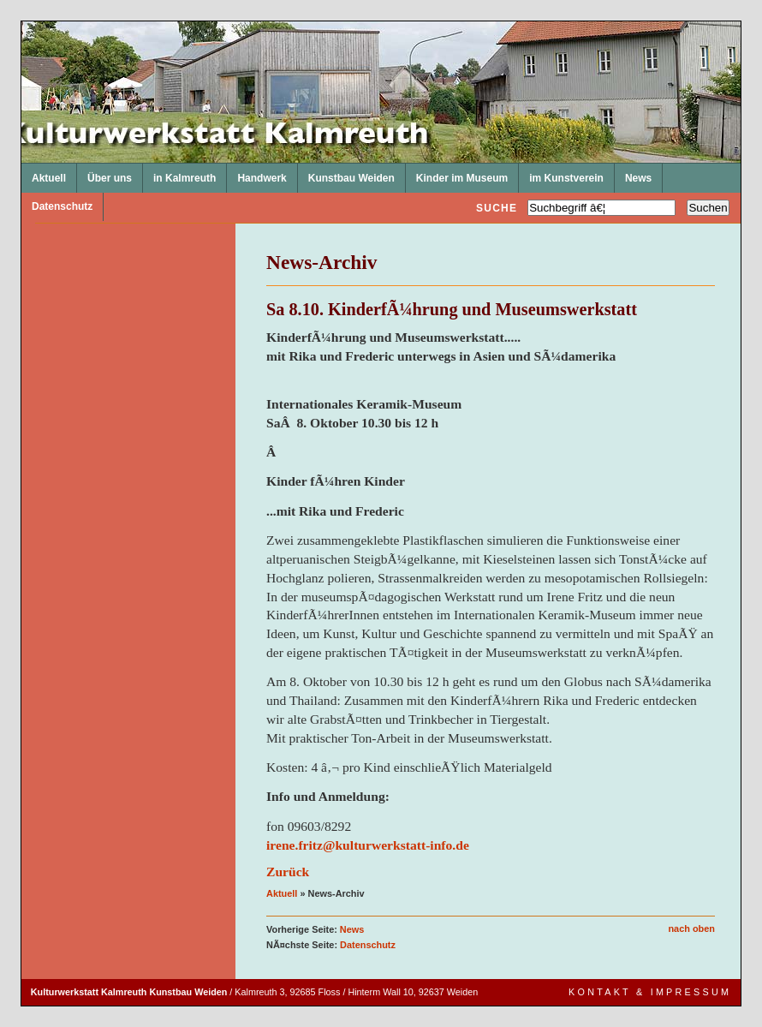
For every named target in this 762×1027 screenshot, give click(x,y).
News (633, 174)
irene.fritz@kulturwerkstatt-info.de (367, 845)
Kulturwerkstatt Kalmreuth (21, 21)
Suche (496, 208)
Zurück (287, 871)
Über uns (104, 174)
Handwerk (256, 174)
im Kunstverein (561, 174)
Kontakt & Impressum (650, 992)
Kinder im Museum (457, 174)
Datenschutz (56, 203)
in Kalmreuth (179, 174)
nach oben (691, 928)
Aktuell (43, 174)
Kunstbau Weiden (346, 174)
